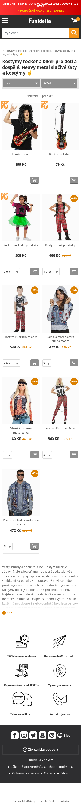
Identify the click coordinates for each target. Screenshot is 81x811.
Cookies (49, 773)
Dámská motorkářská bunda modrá (60, 339)
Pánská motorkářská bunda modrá (21, 522)
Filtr (8, 83)
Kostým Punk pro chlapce (20, 337)
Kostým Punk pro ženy (60, 428)
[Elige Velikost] (11, 271)
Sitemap (66, 773)
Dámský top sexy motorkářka (21, 430)
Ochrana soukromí (25, 773)
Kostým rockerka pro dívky (20, 245)
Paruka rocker (21, 154)
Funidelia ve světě (41, 760)
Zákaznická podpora (40, 749)
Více (10, 612)
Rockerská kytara (60, 154)
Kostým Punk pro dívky (60, 245)
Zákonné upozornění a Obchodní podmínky (42, 767)
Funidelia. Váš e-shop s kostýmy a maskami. (40, 20)
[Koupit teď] (34, 180)
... (3, 46)
